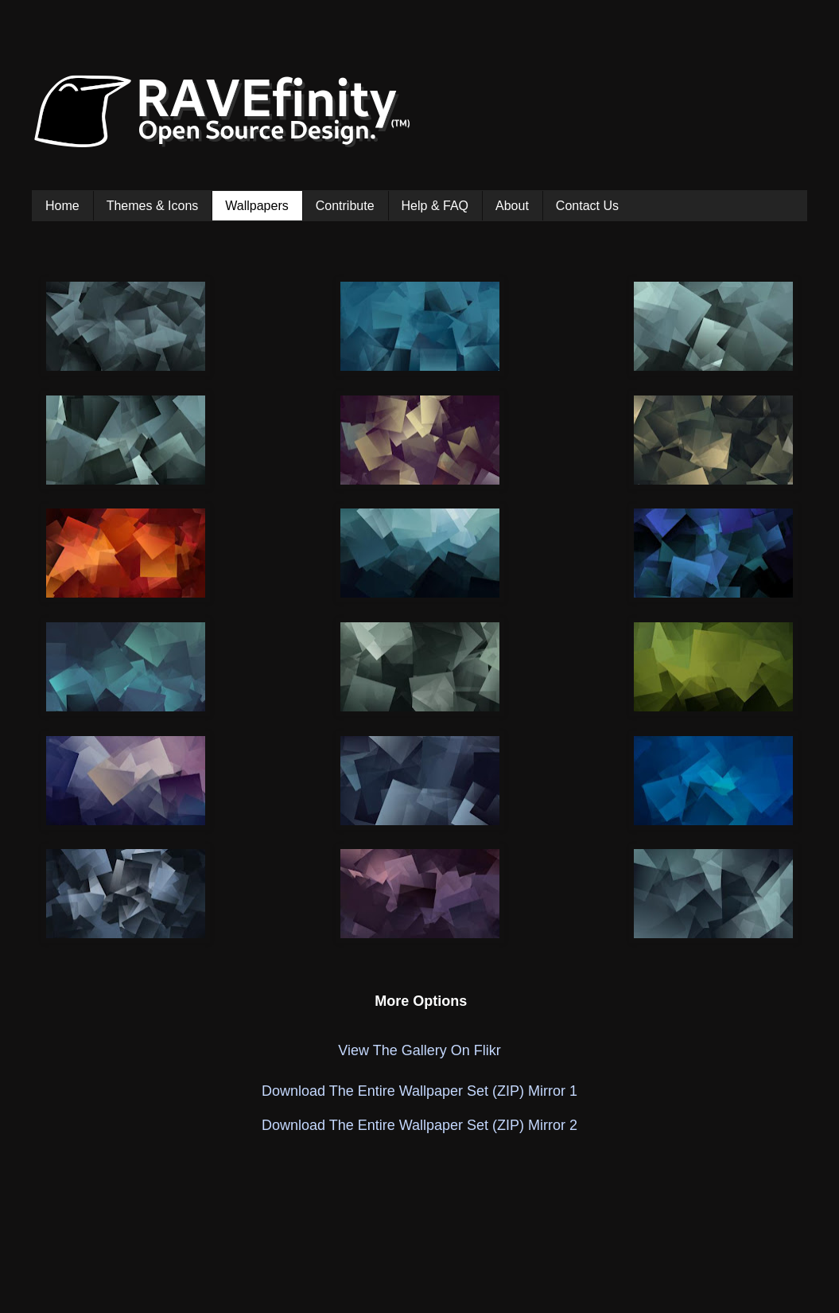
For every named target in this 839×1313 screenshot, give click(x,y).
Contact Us (587, 205)
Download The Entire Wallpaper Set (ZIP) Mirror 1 (419, 1091)
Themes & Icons (153, 205)
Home (62, 205)
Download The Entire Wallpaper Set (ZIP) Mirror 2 (419, 1125)
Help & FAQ (435, 205)
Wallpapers (256, 205)
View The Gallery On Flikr (419, 1050)
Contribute (345, 205)
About (512, 205)
